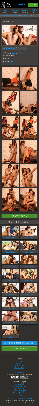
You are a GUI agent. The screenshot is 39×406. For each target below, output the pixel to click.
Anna (17, 16)
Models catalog (19, 368)
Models (34, 11)
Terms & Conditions (19, 393)
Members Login (21, 4)
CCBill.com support (19, 388)
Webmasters (19, 372)
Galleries (14, 11)
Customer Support (19, 386)
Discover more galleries (19, 343)
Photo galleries (19, 363)
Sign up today (19, 216)
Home (5, 11)
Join (33, 5)
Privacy (19, 395)
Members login (19, 384)
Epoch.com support (19, 391)
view (12, 61)
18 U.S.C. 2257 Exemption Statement (19, 398)
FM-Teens (19, 361)
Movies (25, 11)
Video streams (19, 365)
